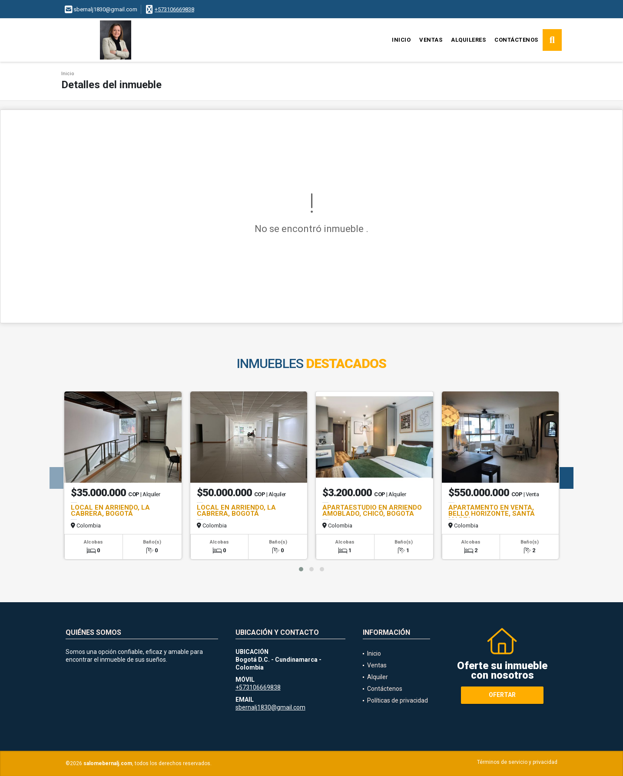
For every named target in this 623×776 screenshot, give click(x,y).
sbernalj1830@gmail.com (270, 707)
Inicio (401, 39)
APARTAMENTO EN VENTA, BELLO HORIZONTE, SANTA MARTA (491, 514)
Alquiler (377, 676)
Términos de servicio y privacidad (517, 762)
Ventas (430, 39)
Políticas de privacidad (397, 700)
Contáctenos (516, 39)
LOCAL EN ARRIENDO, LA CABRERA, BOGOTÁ (110, 510)
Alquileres (468, 39)
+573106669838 (174, 9)
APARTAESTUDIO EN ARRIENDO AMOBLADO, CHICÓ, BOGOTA (372, 510)
